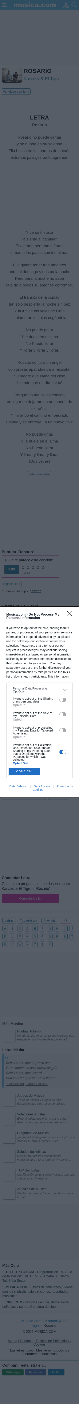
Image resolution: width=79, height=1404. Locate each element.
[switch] (62, 700)
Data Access (42, 786)
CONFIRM (24, 771)
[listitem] (39, 690)
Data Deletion (18, 786)
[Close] (71, 615)
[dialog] (39, 702)
